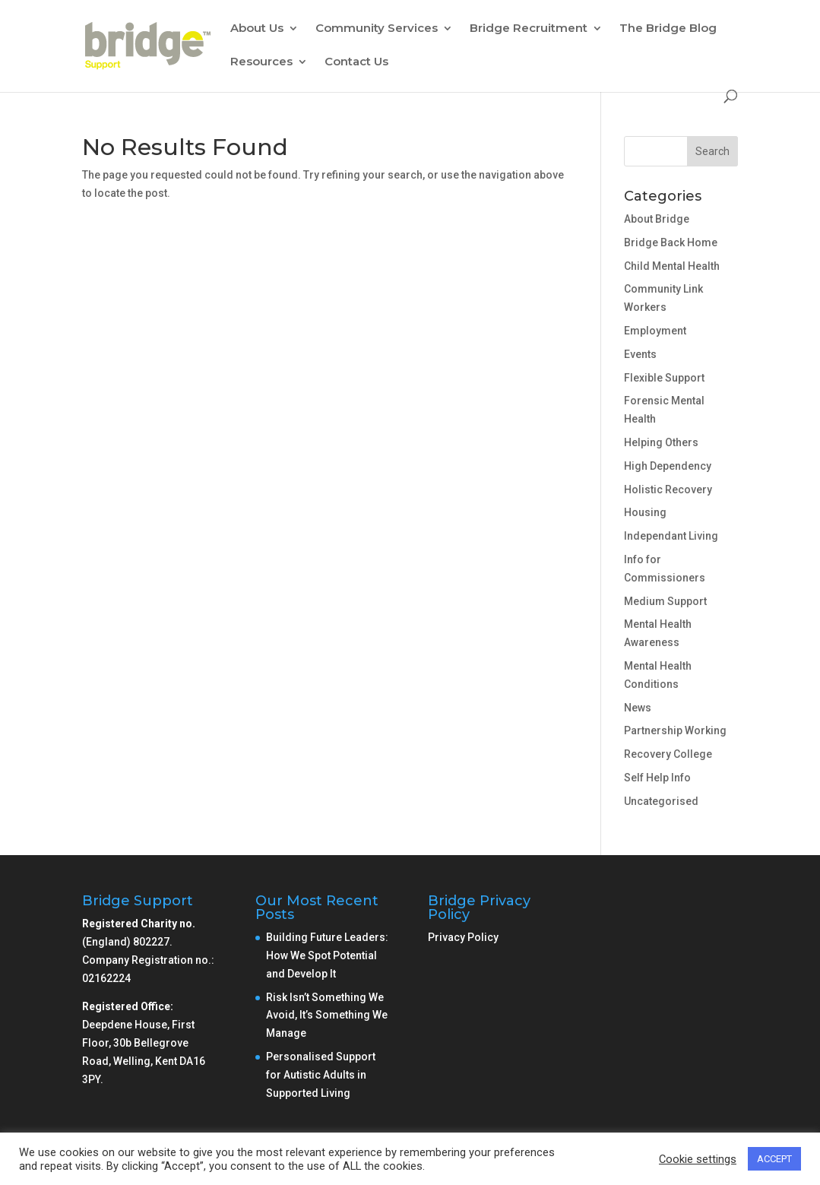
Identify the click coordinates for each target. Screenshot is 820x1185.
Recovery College (668, 754)
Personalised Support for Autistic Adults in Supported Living (320, 1074)
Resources (261, 62)
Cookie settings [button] (697, 1159)
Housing (645, 512)
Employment (655, 331)
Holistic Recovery (668, 489)
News (637, 708)
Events (640, 354)
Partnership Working (675, 730)
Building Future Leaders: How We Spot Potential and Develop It (327, 955)
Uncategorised (661, 801)
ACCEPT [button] (774, 1158)
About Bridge (656, 219)
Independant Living (671, 536)
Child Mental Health (672, 266)
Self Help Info (657, 778)
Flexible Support (664, 378)
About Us (256, 29)
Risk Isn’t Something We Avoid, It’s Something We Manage (327, 1015)
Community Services (376, 29)
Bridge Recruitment (528, 29)
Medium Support (665, 601)
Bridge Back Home (670, 242)
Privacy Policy (463, 937)
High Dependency (667, 466)
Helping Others (661, 442)
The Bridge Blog (668, 29)
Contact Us (356, 62)
